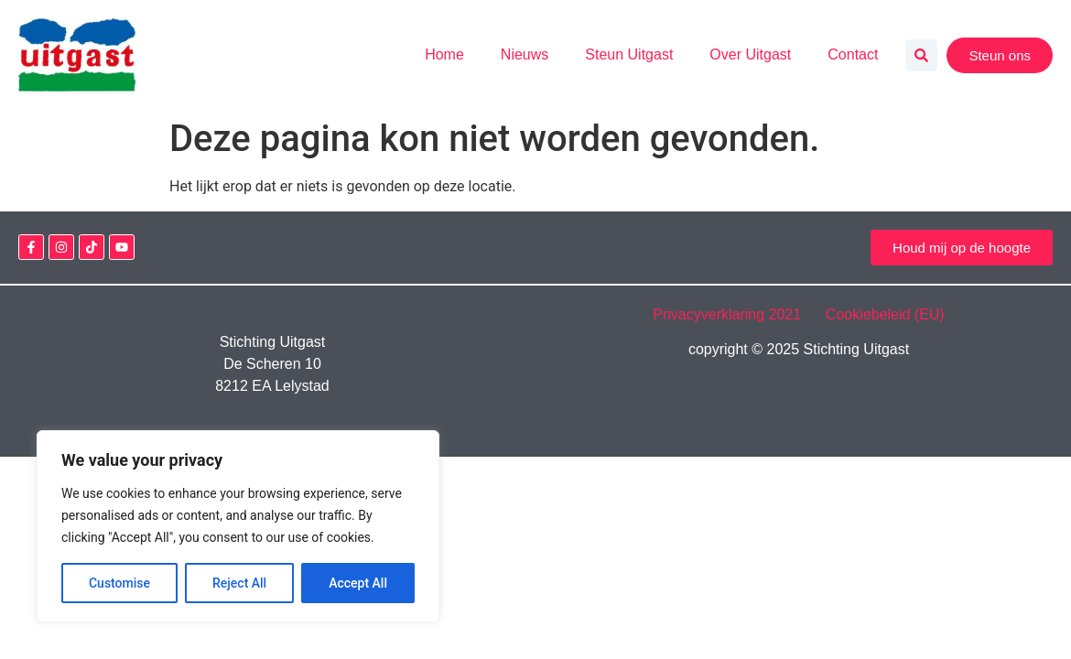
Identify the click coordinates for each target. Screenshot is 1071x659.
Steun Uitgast (629, 54)
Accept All (358, 583)
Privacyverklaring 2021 (737, 314)
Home (444, 54)
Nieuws (524, 54)
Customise (119, 583)
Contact (853, 54)
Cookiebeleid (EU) (885, 314)
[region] (238, 526)
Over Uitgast (750, 54)
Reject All (239, 583)
